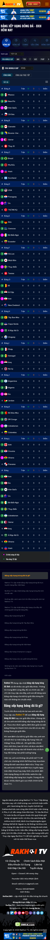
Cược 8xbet (33, 4)
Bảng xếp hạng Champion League (18, 651)
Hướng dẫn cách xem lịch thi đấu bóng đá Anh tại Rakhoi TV (24, 600)
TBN (24, 59)
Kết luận (8, 675)
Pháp (42, 59)
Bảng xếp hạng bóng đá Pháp (16, 637)
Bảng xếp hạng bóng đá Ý (15, 615)
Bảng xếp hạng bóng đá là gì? (17, 575)
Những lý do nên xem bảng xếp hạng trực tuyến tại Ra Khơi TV (24, 667)
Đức (35, 59)
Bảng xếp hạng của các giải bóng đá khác (21, 659)
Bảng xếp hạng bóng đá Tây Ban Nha (19, 623)
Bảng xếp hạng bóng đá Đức (16, 630)
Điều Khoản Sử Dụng (19, 864)
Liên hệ (38, 864)
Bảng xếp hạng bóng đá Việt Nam (18, 644)
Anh (18, 59)
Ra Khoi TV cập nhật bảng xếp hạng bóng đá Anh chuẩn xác (24, 592)
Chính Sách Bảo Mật (34, 861)
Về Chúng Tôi (12, 861)
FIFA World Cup (7, 59)
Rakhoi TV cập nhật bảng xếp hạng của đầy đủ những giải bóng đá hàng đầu (23, 608)
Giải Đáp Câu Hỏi (17, 868)
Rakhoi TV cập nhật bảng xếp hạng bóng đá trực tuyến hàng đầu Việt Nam (24, 583)
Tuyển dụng (36, 868)
